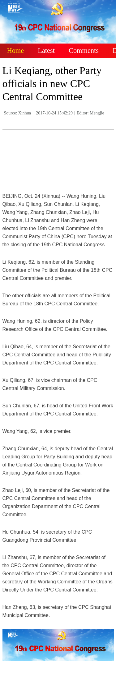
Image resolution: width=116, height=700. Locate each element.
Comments (84, 50)
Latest (46, 50)
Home (15, 50)
